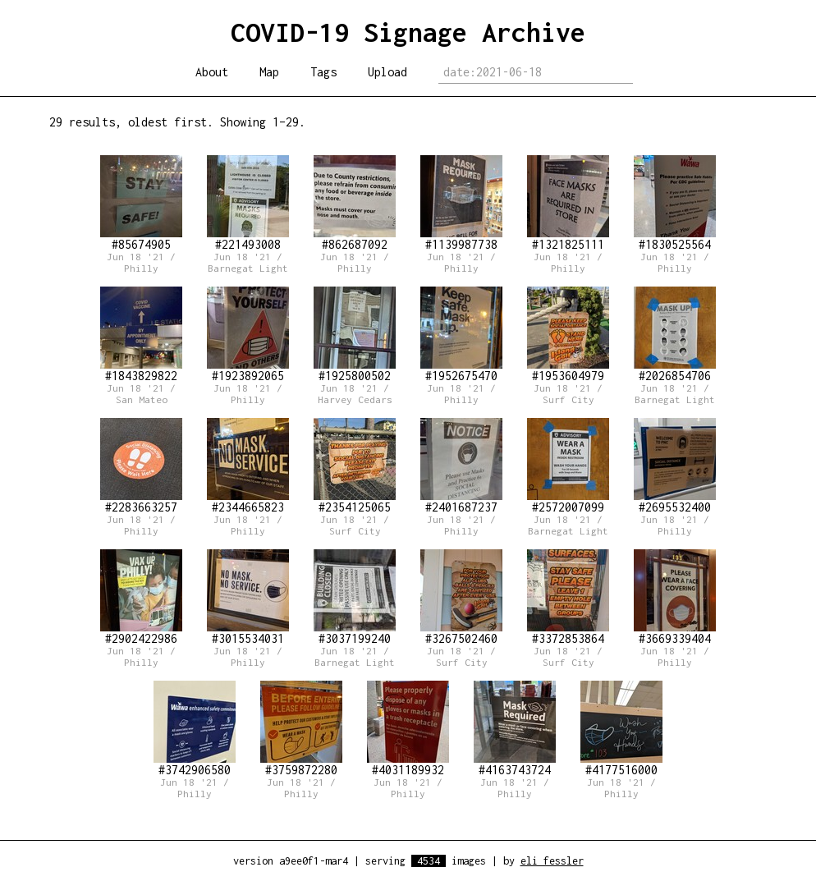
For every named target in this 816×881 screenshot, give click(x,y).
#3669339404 (675, 597)
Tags (323, 72)
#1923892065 (248, 335)
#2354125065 (354, 466)
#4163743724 (515, 729)
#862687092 (354, 203)
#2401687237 (461, 466)
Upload (387, 72)
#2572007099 (568, 466)
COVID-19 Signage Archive (408, 32)
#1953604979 (568, 335)
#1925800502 (354, 335)
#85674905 (141, 203)
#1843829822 (141, 335)
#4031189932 (408, 729)
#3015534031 (248, 597)
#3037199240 (354, 597)
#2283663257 (141, 466)
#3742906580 (194, 729)
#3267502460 (461, 597)
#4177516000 (621, 729)
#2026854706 (675, 335)
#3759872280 (301, 729)
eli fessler (552, 861)
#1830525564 (675, 203)
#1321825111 (568, 203)
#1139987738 (461, 203)
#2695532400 (675, 466)
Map (269, 72)
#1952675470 (461, 335)
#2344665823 (248, 466)
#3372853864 (568, 597)
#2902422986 (141, 597)
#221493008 (248, 203)
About (211, 72)
